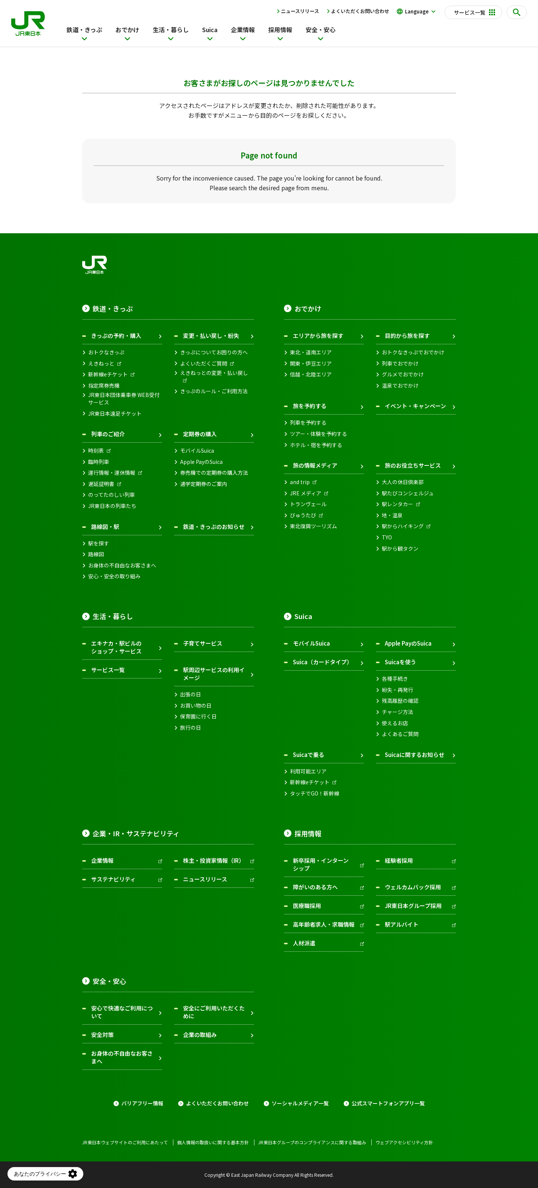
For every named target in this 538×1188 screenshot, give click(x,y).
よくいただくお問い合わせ (360, 11)
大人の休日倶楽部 (403, 482)
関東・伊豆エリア (311, 363)
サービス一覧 (108, 670)
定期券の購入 (200, 434)
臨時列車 (98, 461)
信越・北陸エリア (311, 374)
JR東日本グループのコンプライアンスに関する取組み (312, 1142)
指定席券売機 (104, 385)
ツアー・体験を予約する (318, 433)
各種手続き (395, 678)
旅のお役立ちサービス (413, 465)
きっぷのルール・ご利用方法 (214, 391)
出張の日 (190, 694)
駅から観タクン (400, 548)
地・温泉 (392, 515)
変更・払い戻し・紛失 (211, 335)
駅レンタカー (397, 504)
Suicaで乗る (308, 754)
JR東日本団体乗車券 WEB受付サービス (124, 398)
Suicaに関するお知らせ (414, 754)
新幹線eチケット (108, 374)
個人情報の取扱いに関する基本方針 (213, 1142)
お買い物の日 (195, 705)
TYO (387, 537)
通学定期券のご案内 (203, 483)
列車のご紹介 (108, 434)
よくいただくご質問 (203, 363)
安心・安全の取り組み (114, 576)
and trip (300, 482)
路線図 (96, 554)
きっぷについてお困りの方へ (214, 352)
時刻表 (96, 450)
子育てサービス (202, 643)
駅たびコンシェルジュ (408, 493)
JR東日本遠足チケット (115, 413)
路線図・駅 (105, 526)
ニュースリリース (300, 11)
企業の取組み (200, 1034)
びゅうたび (303, 515)
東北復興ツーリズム (313, 526)
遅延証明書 (101, 483)
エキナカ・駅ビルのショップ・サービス (116, 647)
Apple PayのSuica (201, 461)
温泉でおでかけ (400, 385)
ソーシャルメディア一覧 (300, 1103)
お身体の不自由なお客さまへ (122, 565)
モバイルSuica (197, 450)
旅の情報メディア (315, 465)
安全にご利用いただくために (214, 1012)
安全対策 (102, 1034)
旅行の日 (190, 727)
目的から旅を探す (407, 335)
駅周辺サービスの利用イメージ (214, 673)
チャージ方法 (397, 711)
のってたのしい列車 (111, 494)
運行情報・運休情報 (111, 472)
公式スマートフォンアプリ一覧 (388, 1103)
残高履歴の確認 (400, 700)
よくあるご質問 (400, 734)
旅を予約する (310, 406)
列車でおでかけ (400, 363)
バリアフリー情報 (142, 1103)
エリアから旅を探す (318, 335)
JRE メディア (305, 493)
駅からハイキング (403, 526)
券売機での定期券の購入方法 (214, 472)
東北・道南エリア (311, 352)
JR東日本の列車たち (112, 506)
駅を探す (98, 543)
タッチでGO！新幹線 (314, 793)
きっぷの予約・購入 (116, 335)
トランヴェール (308, 504)
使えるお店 (395, 723)
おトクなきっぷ (106, 352)
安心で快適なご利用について (122, 1012)
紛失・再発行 (397, 689)
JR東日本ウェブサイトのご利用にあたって (125, 1142)
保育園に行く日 (198, 716)
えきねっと (101, 363)
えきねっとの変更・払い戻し (214, 372)
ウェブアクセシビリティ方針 (404, 1142)
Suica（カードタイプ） (322, 662)
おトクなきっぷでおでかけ (413, 352)
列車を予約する (308, 422)
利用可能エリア (308, 771)
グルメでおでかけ (403, 374)
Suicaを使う (400, 662)
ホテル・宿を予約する (316, 445)
